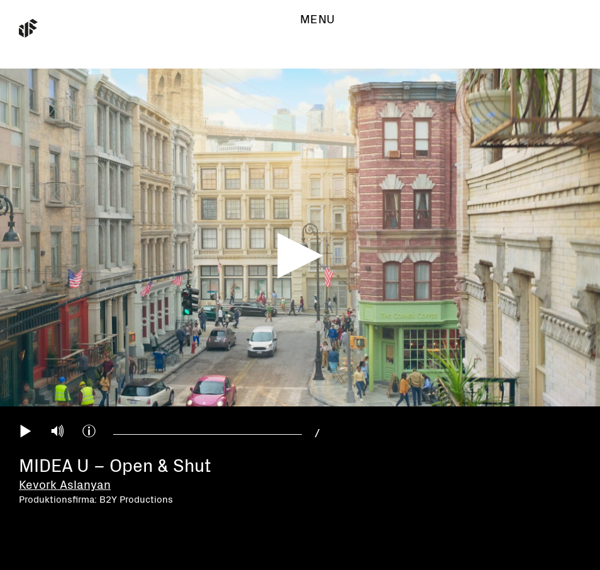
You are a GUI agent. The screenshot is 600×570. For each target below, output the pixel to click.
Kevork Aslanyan (65, 485)
